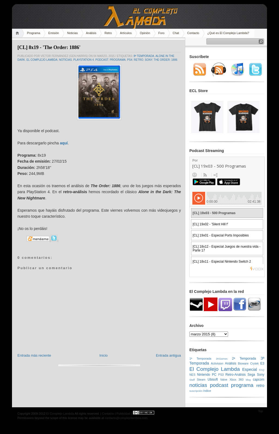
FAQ (261, 369)
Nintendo (203, 375)
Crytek (254, 363)
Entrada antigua (168, 355)
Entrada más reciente (34, 355)
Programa (33, 33)
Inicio (103, 355)
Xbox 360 (237, 379)
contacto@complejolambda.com (126, 418)
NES (192, 374)
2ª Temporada (244, 358)
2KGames (222, 358)
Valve (223, 379)
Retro (108, 33)
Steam (201, 379)
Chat (176, 33)
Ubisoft (213, 379)
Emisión (53, 33)
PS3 (221, 374)
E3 (262, 363)
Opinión (145, 33)
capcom (258, 379)
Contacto (193, 33)
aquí (64, 143)
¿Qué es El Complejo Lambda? (228, 33)
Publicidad (123, 413)
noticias (65, 59)
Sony (148, 59)
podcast (101, 59)
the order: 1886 (165, 59)
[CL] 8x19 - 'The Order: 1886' (48, 47)
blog (248, 379)
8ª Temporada (144, 55)
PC (214, 375)
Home (18, 33)
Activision (217, 363)
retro (138, 59)
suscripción (195, 390)
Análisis (91, 33)
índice (207, 390)
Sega (251, 375)
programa (118, 59)
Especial (249, 369)
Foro (161, 33)
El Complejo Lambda (41, 59)
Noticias (72, 33)
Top (260, 411)
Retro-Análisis (235, 375)
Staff (192, 379)
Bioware (243, 363)
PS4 (129, 59)
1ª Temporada (200, 358)
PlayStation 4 (83, 59)
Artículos (126, 33)
